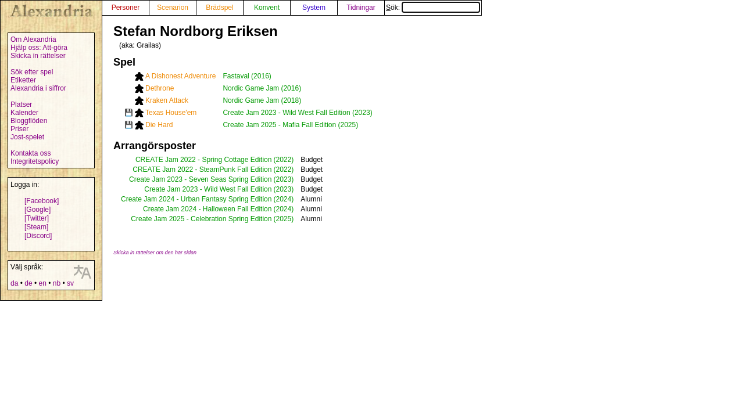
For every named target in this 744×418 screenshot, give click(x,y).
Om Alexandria (33, 39)
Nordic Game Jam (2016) (262, 88)
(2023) (283, 179)
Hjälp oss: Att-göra (38, 48)
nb (56, 283)
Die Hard (159, 125)
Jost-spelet (27, 137)
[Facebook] (41, 201)
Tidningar (360, 7)
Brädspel (219, 7)
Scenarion (172, 7)
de (28, 283)
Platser (21, 104)
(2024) (283, 199)
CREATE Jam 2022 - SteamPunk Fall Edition (202, 169)
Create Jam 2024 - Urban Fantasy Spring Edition (196, 199)
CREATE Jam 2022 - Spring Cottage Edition (203, 160)
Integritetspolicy (34, 161)
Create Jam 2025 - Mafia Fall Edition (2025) (290, 125)
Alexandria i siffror (38, 88)
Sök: (433, 7)
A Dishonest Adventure (180, 76)
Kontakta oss (30, 153)
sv (70, 283)
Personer (126, 7)
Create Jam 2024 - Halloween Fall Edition (207, 209)
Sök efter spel (31, 72)
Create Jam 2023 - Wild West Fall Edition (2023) (297, 113)
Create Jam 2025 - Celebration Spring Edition (201, 219)
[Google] (37, 210)
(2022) (283, 160)
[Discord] (38, 236)
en (42, 283)
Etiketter (23, 80)
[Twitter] (36, 218)
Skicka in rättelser (38, 56)
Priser (19, 129)
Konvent (267, 7)
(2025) (283, 219)
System (314, 7)
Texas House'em (170, 113)
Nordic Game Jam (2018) (262, 100)
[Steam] (36, 227)
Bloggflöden (28, 121)
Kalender (24, 113)
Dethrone (159, 88)
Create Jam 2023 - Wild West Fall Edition (207, 189)
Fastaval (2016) (247, 76)
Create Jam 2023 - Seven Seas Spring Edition (200, 179)
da (14, 283)
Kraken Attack (166, 100)
